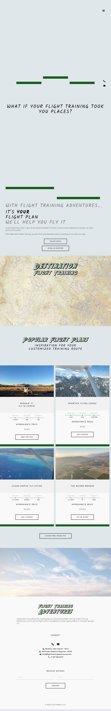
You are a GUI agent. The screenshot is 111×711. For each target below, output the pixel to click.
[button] (103, 10)
